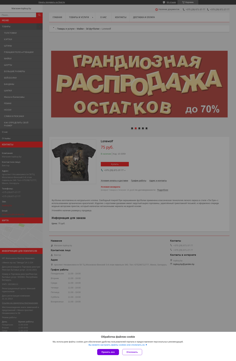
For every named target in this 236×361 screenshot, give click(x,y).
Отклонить (132, 352)
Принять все (108, 352)
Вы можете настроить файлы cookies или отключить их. (116, 345)
